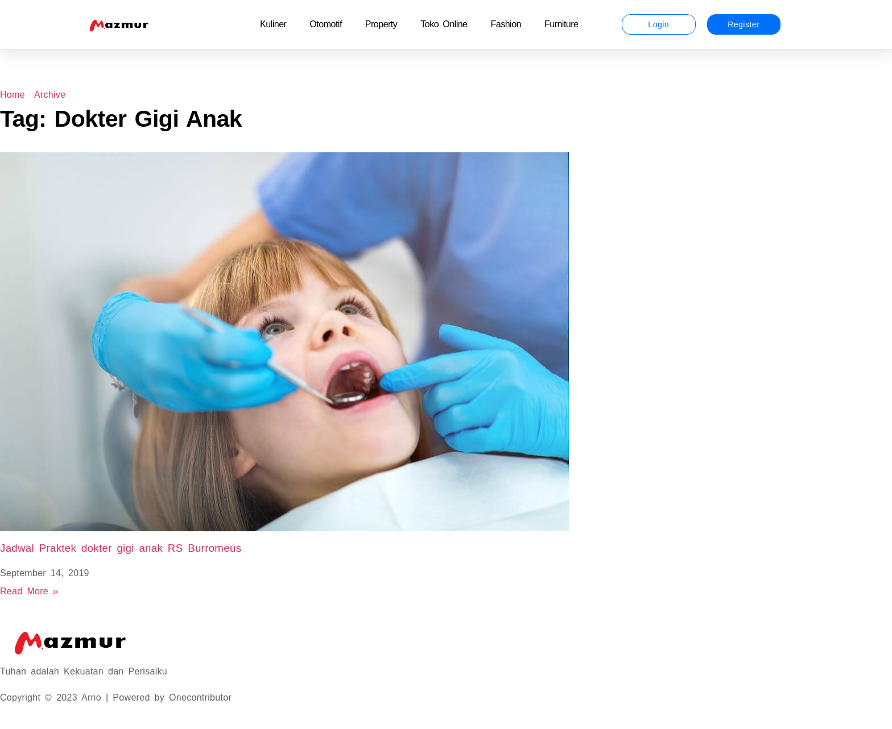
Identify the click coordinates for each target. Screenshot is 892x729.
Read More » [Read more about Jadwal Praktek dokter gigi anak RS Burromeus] (29, 591)
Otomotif (325, 24)
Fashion (506, 24)
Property (381, 24)
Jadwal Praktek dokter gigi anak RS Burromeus (120, 548)
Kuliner (273, 24)
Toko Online (443, 24)
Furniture (561, 24)
